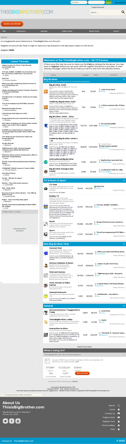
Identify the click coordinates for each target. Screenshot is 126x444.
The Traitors (55, 212)
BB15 (56, 128)
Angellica (68, 106)
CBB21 (65, 148)
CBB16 (71, 150)
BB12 (74, 128)
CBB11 (51, 154)
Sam (64, 96)
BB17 (73, 126)
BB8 (67, 130)
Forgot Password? (98, 7)
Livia (98, 296)
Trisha (56, 111)
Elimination (53, 340)
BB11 (50, 130)
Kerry (6, 115)
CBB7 (51, 155)
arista (99, 266)
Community (21, 31)
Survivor (64, 207)
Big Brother (51, 79)
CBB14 (58, 152)
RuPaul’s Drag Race (56, 211)
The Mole (71, 335)
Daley (63, 108)
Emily (71, 93)
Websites (71, 340)
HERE (11, 50)
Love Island (66, 209)
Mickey (74, 109)
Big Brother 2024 (66, 124)
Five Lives (62, 340)
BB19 (62, 126)
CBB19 (51, 150)
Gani (57, 94)
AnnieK (98, 188)
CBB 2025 (64, 147)
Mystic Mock (105, 126)
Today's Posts (67, 31)
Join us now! (12, 24)
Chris (58, 108)
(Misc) (51, 135)
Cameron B (68, 91)
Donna (74, 108)
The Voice (64, 206)
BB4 (61, 131)
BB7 (72, 130)
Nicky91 (7, 165)
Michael (68, 109)
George (63, 94)
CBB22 (58, 148)
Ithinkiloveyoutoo (10, 110)
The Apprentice (54, 218)
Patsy (51, 111)
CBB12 (71, 152)
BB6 (50, 131)
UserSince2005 (10, 196)
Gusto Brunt (101, 254)
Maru (103, 322)
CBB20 (72, 148)
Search (116, 31)
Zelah (51, 98)
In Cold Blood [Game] (58, 335)
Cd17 (77, 362)
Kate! (6, 208)
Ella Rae (52, 109)
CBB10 (58, 154)
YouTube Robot (106, 162)
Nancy (52, 96)
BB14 (62, 128)
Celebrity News (54, 258)
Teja (73, 96)
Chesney (52, 108)
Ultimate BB (68, 133)
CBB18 (58, 150)
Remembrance (66, 256)
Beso (6, 87)
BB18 (68, 126)
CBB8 (70, 154)
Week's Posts (94, 31)
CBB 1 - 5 (64, 155)
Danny (68, 108)
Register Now (109, 421)
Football (63, 236)
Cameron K (53, 93)
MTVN (103, 91)
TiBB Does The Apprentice (70, 333)
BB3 (66, 131)
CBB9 (64, 154)
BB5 (56, 131)
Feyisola (52, 94)
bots (98, 275)
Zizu (102, 107)
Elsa (66, 93)
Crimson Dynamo (10, 80)
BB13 (68, 128)
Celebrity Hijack (56, 133)
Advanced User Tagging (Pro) (47, 390)
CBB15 (51, 152)
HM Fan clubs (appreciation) (59, 113)
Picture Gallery (108, 425)
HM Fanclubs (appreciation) (64, 98)
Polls (112, 429)
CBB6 (57, 155)
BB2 (71, 131)
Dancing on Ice (54, 207)
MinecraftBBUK (106, 172)
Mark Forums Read (85, 347)
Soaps (63, 192)
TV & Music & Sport (55, 180)
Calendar (44, 31)
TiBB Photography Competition (66, 336)
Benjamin (100, 286)
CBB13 (65, 152)
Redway (7, 120)
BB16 (51, 128)
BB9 (61, 130)
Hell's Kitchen (54, 341)
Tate (68, 96)
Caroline (61, 93)
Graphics (64, 298)
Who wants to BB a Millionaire (59, 338)
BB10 (56, 130)
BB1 (77, 131)
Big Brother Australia (70, 165)
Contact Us (110, 413)
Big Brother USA (66, 163)
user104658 (9, 185)
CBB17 (65, 150)
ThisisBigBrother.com (23, 441)
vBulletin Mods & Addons (67, 390)
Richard (58, 96)
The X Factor (69, 211)
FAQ (4, 31)
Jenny (69, 94)
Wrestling (61, 238)
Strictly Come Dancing (63, 216)
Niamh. (7, 175)
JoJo (62, 109)
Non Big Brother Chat (56, 244)
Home (112, 409)
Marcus (75, 94)
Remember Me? (119, 3)
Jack (58, 109)
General (48, 306)
